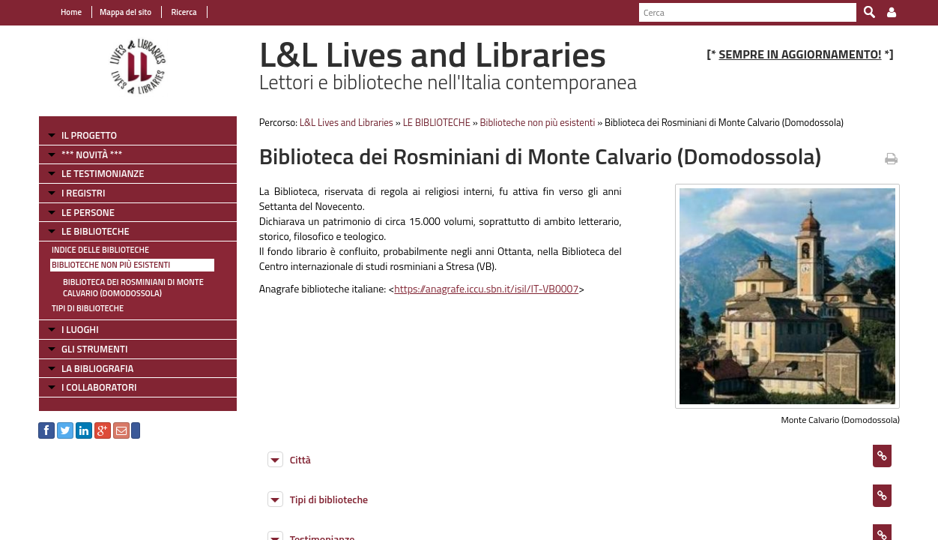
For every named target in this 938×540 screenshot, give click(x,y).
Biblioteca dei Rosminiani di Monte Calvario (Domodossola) (133, 287)
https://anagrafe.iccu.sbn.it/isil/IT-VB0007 (486, 288)
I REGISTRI (83, 192)
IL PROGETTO (89, 135)
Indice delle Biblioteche (100, 250)
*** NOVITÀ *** (91, 154)
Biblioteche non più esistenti (111, 265)
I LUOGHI (80, 329)
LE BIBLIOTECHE (95, 231)
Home (71, 12)
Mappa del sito (125, 12)
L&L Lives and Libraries (346, 122)
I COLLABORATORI (98, 387)
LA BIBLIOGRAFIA (97, 368)
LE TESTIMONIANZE (102, 173)
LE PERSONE (88, 212)
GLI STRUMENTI (94, 348)
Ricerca (183, 12)
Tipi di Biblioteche (88, 308)
